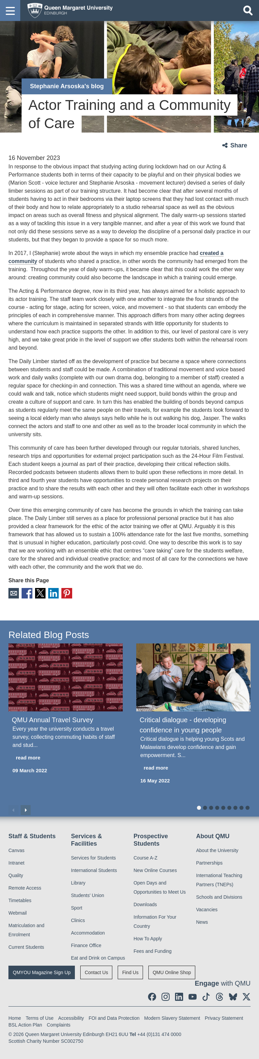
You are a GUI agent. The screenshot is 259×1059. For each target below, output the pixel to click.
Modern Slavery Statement (172, 1016)
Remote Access (24, 886)
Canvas (16, 849)
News (202, 920)
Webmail (17, 911)
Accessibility (71, 1016)
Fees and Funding (153, 949)
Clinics (78, 918)
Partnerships (209, 861)
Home (14, 1016)
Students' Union (87, 893)
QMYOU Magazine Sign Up (41, 970)
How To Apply (148, 937)
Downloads (145, 902)
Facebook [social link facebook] (24, 592)
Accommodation (88, 931)
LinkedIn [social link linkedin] (48, 592)
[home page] (68, 10)
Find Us (130, 970)
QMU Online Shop (172, 970)
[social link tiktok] (206, 995)
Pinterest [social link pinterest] (60, 592)
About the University (217, 849)
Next (26, 809)
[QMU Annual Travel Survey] (65, 676)
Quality (15, 874)
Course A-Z (145, 856)
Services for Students (93, 856)
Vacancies (207, 908)
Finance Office (86, 943)
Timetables (19, 899)
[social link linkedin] (179, 995)
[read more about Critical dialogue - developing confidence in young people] (193, 767)
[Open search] (248, 10)
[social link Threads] (219, 995)
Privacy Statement (224, 1016)
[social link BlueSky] (233, 995)
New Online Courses (155, 868)
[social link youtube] (193, 995)
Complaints (58, 1023)
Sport (76, 906)
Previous (13, 809)
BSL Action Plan (25, 1023)
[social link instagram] (166, 995)
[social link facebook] (152, 995)
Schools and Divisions (219, 895)
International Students (94, 868)
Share (238, 145)
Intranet (16, 861)
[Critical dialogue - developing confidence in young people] (193, 676)
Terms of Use (39, 1016)
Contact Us (96, 970)
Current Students (26, 945)
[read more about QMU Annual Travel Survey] (65, 756)
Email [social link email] (13, 592)
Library (78, 881)
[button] (10, 10)
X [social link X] (36, 592)
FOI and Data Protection (114, 1016)
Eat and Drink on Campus (98, 956)
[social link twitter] (246, 995)
